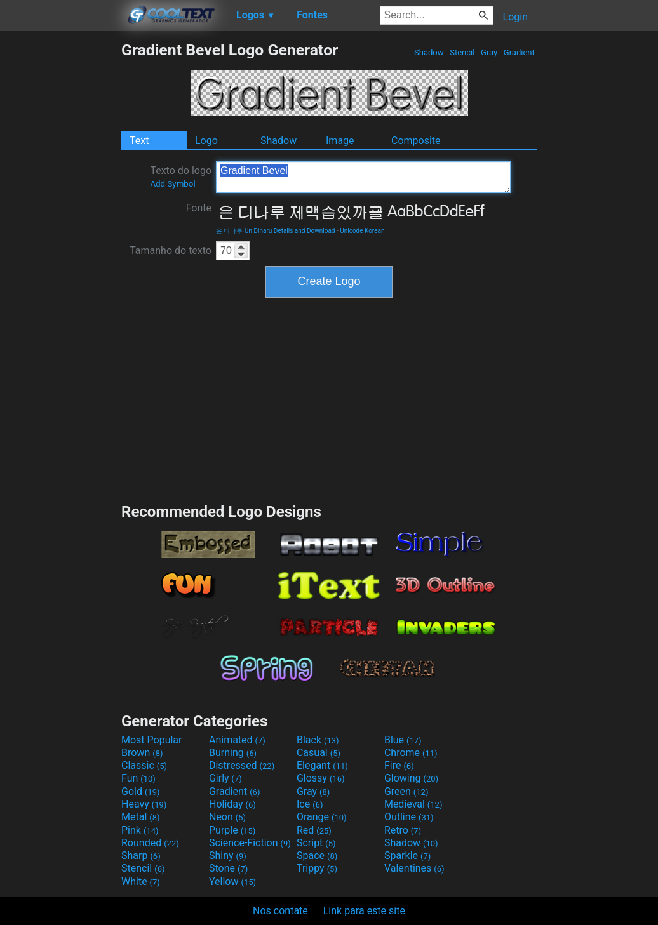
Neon (227, 817)
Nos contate (280, 911)
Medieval (413, 804)
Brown (142, 753)
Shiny (227, 855)
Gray (489, 52)
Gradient (519, 52)
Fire (399, 765)
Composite (416, 141)
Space (317, 855)
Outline (409, 817)
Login (515, 17)
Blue (403, 740)
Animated (237, 740)
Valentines (414, 868)
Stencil (462, 52)
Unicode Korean (362, 230)
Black (318, 740)
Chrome (411, 753)
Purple (232, 830)
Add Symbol (172, 184)
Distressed (241, 765)
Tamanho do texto (170, 250)
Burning (233, 753)
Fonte (198, 208)
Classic (144, 765)
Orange (322, 817)
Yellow (232, 881)
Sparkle (407, 855)
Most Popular (151, 740)
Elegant (322, 765)
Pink (140, 830)
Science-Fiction (250, 843)
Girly (225, 778)
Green (406, 791)
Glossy (321, 778)
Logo (206, 141)
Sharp (141, 855)
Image (340, 141)
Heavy (143, 804)
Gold (140, 791)
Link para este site (364, 911)
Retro (402, 830)
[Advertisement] (60, 231)
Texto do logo (180, 176)
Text (139, 141)
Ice (310, 804)
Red (314, 830)
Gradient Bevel (363, 177)
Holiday (232, 804)
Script (316, 843)
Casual (318, 753)
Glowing (411, 778)
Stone (228, 868)
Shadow (429, 52)
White (140, 881)
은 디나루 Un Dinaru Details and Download (275, 230)
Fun (138, 778)
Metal (140, 817)
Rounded (150, 843)
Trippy (317, 868)
